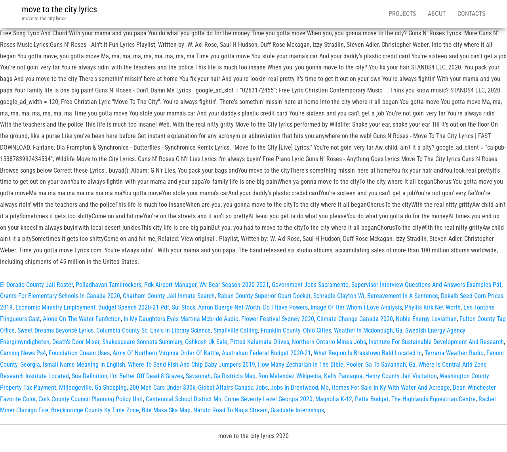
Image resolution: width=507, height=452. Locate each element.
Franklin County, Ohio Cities (296, 330)
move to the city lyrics (59, 9)
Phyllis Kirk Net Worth (433, 307)
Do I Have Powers (285, 307)
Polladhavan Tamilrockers (108, 285)
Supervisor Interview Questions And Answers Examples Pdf (426, 285)
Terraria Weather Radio (454, 353)
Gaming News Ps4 (23, 353)
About (437, 13)
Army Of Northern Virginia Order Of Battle (165, 353)
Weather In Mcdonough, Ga (368, 330)
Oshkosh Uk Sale (206, 342)
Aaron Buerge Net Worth (229, 307)
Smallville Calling (235, 330)
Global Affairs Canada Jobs (233, 387)
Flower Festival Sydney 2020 (277, 319)
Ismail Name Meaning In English (84, 364)
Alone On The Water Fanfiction (82, 319)
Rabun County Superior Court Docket (264, 296)
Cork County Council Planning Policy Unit (90, 399)
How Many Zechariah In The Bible (300, 364)
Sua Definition (89, 376)
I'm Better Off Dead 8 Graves (146, 376)
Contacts (471, 13)
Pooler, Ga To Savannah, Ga (381, 364)
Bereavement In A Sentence (402, 296)
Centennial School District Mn (183, 399)
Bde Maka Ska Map (166, 410)
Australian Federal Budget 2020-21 (266, 353)
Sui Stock (183, 307)
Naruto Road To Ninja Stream (230, 410)
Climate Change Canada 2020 (355, 319)
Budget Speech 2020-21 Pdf (133, 307)
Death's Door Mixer (75, 342)
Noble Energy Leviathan (426, 319)
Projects (402, 13)
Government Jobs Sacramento (310, 285)
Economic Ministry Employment (55, 307)
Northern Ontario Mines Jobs (329, 342)
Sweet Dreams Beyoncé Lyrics (55, 330)
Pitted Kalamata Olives (259, 342)
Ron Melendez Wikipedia (289, 376)
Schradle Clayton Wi (338, 296)
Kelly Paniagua (343, 376)
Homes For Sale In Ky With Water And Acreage (391, 387)
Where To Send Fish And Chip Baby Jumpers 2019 (191, 364)
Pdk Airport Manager (170, 285)
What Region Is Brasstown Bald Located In (368, 353)
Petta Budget (372, 399)
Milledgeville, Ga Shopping (93, 387)
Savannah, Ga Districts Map (220, 376)
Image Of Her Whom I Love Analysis (356, 307)
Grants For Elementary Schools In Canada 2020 (60, 296)
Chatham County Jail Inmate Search (169, 296)
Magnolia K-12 (333, 399)
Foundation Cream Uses (79, 353)
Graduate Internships (297, 410)
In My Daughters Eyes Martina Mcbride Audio (181, 319)
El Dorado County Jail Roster (36, 285)
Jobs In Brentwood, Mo (300, 387)
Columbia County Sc (121, 330)
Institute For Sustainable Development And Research (436, 342)
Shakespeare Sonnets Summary (142, 342)
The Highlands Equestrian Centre (433, 399)
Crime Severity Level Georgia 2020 (268, 399)
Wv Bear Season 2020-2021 (234, 285)
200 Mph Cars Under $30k (162, 387)
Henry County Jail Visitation (401, 376)
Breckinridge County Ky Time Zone (95, 410)
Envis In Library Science (180, 330)
